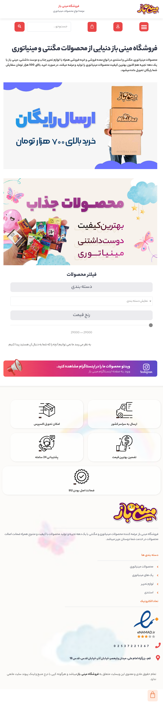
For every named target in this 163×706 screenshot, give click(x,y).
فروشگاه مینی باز (69, 6)
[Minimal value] (81, 325)
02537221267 (132, 646)
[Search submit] (19, 27)
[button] (144, 27)
